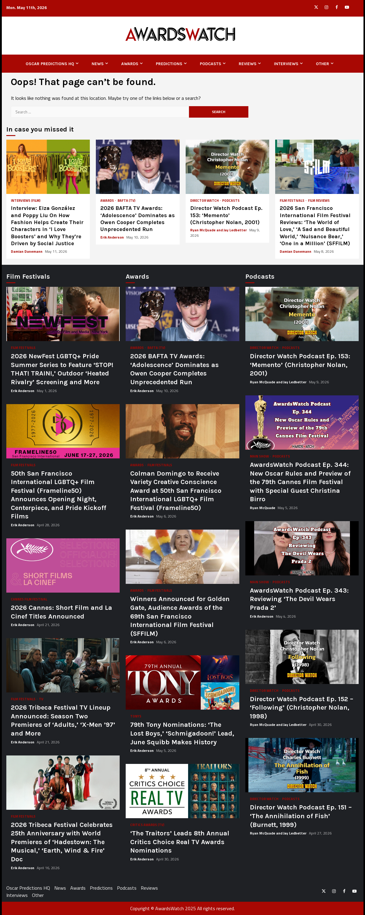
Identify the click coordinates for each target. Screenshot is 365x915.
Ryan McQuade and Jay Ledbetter (219, 230)
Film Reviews (319, 200)
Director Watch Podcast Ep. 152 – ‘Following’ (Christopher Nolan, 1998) (302, 657)
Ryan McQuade (263, 508)
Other (322, 63)
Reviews (247, 63)
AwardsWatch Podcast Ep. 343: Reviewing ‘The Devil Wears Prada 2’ (302, 548)
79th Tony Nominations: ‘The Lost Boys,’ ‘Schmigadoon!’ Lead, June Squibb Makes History (182, 682)
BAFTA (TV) (126, 200)
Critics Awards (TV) (147, 825)
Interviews (286, 63)
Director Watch (204, 200)
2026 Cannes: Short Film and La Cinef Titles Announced (63, 565)
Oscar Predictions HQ (50, 63)
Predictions (169, 63)
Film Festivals (292, 200)
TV (41, 699)
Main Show (259, 456)
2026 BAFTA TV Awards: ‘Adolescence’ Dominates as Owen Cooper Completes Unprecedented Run (138, 167)
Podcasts (210, 63)
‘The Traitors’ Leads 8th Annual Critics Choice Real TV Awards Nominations (182, 791)
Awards (129, 63)
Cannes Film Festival (29, 599)
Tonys (135, 716)
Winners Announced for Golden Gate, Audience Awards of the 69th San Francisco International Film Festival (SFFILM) (182, 557)
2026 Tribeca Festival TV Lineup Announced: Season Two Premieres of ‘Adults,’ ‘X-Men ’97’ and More (63, 665)
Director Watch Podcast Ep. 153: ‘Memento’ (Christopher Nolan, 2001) (227, 167)
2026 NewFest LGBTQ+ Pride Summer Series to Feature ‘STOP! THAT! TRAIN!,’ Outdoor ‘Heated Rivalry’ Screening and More (63, 314)
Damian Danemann (27, 251)
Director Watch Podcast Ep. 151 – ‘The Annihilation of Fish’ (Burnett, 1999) (302, 765)
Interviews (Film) (25, 200)
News (98, 63)
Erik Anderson (112, 237)
